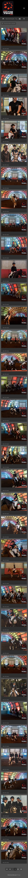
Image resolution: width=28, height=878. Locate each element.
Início (3, 19)
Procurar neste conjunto (8, 23)
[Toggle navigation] (24, 8)
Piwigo (18, 875)
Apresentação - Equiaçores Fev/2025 (12, 19)
